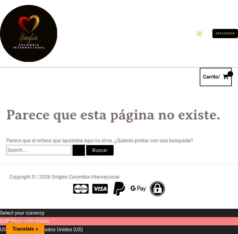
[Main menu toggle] (199, 33)
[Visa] (100, 188)
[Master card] (81, 188)
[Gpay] (138, 188)
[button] (225, 33)
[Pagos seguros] (157, 188)
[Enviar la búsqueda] (79, 150)
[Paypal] (119, 188)
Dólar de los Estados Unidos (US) (46, 229)
